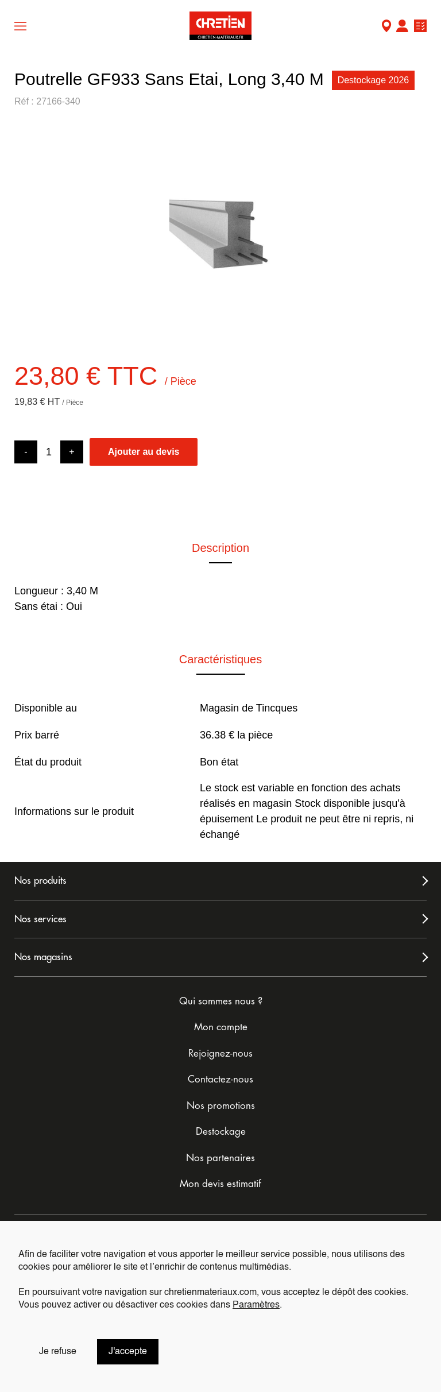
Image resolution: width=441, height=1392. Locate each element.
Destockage (221, 1131)
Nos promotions (221, 1106)
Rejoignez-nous (220, 1053)
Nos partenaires (220, 1158)
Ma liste (420, 27)
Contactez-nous (220, 1079)
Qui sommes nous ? (220, 1001)
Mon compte (402, 27)
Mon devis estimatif (220, 1184)
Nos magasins (43, 957)
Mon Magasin (386, 27)
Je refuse (57, 1351)
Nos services (40, 919)
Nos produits (40, 881)
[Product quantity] (48, 452)
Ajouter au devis (143, 452)
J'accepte (128, 1351)
